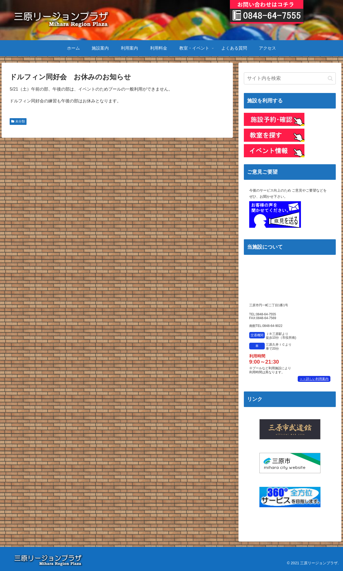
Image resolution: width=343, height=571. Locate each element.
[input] (290, 78)
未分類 (18, 121)
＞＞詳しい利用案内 (314, 379)
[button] (330, 78)
